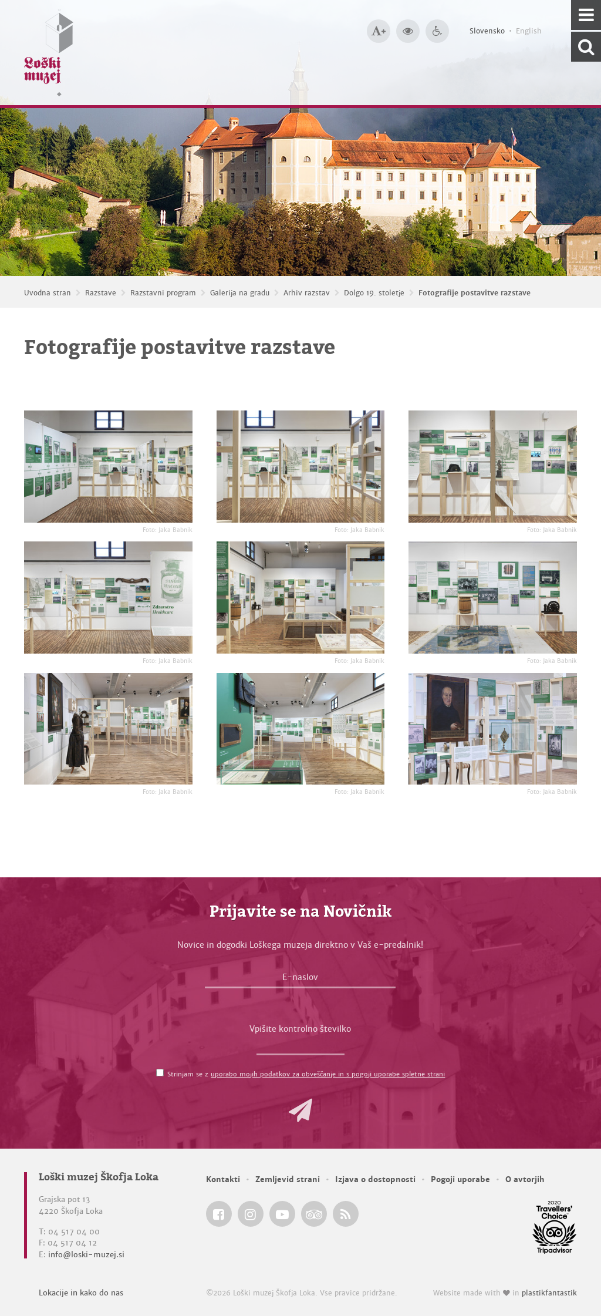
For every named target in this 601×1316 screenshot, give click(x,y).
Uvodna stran (47, 293)
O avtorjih (525, 1179)
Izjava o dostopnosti (375, 1179)
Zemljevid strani (287, 1179)
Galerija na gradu (239, 293)
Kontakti (223, 1179)
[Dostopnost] (437, 31)
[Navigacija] (586, 15)
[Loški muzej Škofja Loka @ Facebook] (219, 1214)
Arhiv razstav (306, 293)
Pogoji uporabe (460, 1179)
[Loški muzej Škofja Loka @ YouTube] (282, 1214)
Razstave (100, 293)
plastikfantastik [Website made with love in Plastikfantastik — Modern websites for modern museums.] (549, 1293)
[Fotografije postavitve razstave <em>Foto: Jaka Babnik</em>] (108, 466)
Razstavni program (163, 293)
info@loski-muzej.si (86, 1255)
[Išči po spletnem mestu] (586, 47)
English (529, 31)
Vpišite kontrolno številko (300, 1029)
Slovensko (487, 31)
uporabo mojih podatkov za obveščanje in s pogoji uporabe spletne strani (328, 1074)
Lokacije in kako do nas (81, 1293)
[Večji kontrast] (408, 31)
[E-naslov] (300, 980)
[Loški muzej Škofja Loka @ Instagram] (251, 1214)
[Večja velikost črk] (378, 31)
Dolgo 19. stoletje (374, 293)
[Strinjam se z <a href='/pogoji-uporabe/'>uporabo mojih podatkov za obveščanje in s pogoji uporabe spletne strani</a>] (160, 1072)
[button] (300, 1110)
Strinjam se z (306, 1074)
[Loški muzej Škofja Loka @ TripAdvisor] (314, 1214)
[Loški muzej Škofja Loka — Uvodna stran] (48, 52)
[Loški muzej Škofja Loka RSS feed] (346, 1214)
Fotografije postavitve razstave (474, 293)
